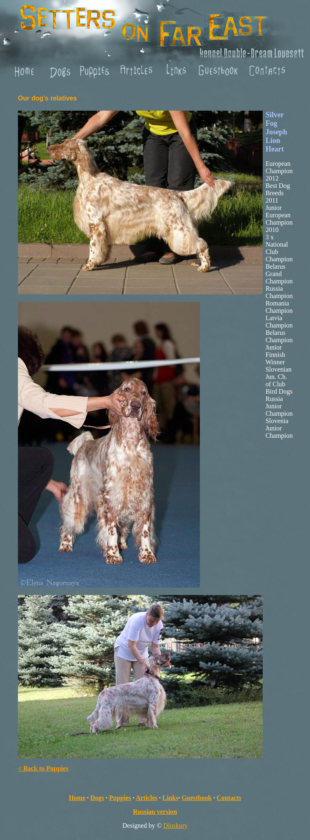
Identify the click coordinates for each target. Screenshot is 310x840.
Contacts (229, 797)
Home (77, 797)
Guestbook (197, 797)
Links (170, 797)
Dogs (97, 797)
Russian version (155, 811)
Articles (146, 797)
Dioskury (176, 825)
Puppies (120, 797)
